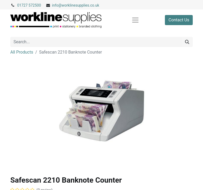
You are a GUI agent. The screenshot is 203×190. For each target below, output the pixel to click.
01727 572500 (29, 5)
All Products (21, 52)
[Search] (187, 42)
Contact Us (178, 19)
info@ (57, 5)
